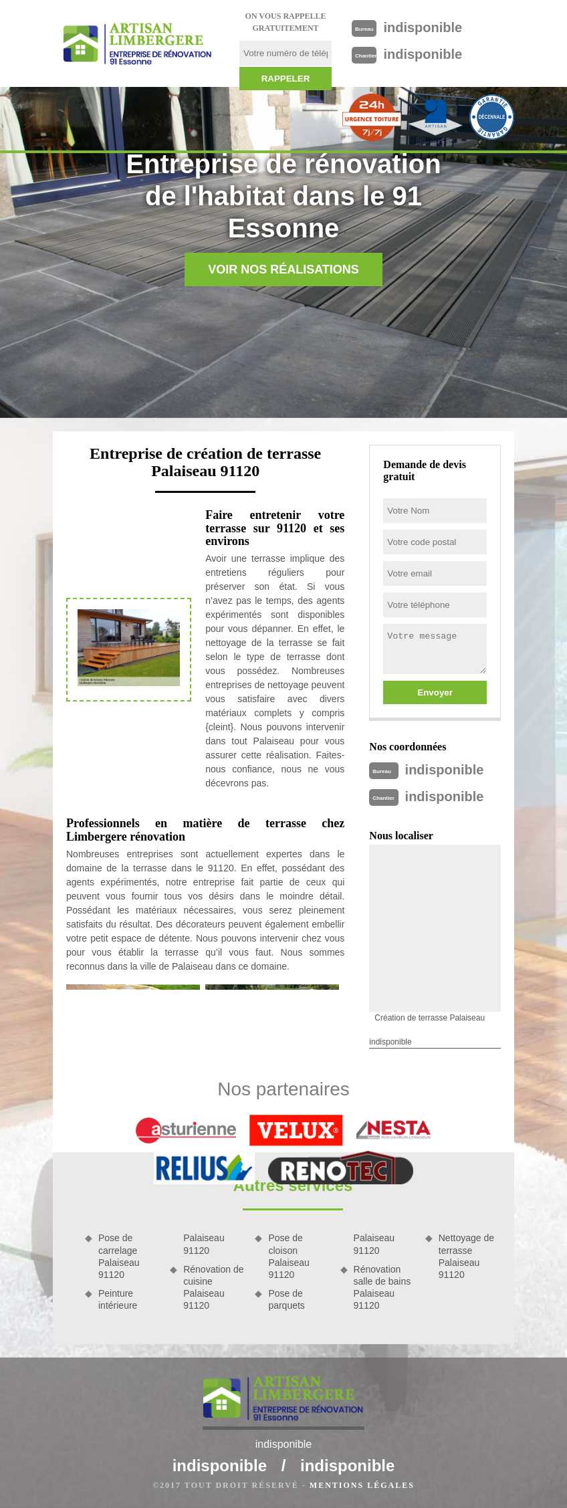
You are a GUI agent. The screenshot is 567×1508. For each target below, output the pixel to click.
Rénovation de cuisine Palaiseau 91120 (213, 1287)
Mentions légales (362, 1485)
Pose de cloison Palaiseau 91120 (289, 1256)
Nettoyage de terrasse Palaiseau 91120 (466, 1256)
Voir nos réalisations (283, 269)
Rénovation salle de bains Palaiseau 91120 (382, 1287)
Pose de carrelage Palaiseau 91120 (119, 1256)
